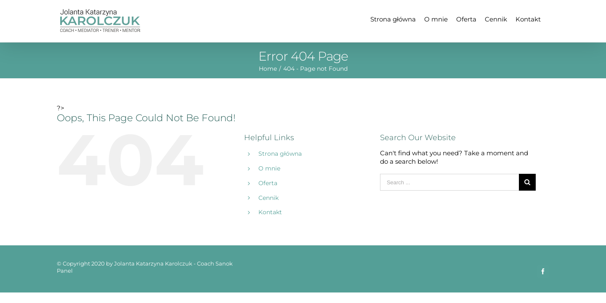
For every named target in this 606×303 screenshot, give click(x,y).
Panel (65, 270)
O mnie (269, 168)
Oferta (267, 183)
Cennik (268, 198)
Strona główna (280, 153)
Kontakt (270, 212)
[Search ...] (449, 182)
